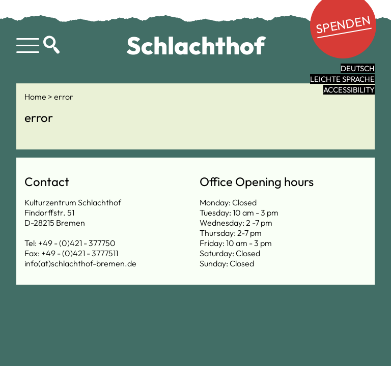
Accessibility (349, 90)
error (63, 97)
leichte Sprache (342, 79)
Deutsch (358, 68)
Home (36, 97)
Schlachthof (195, 45)
